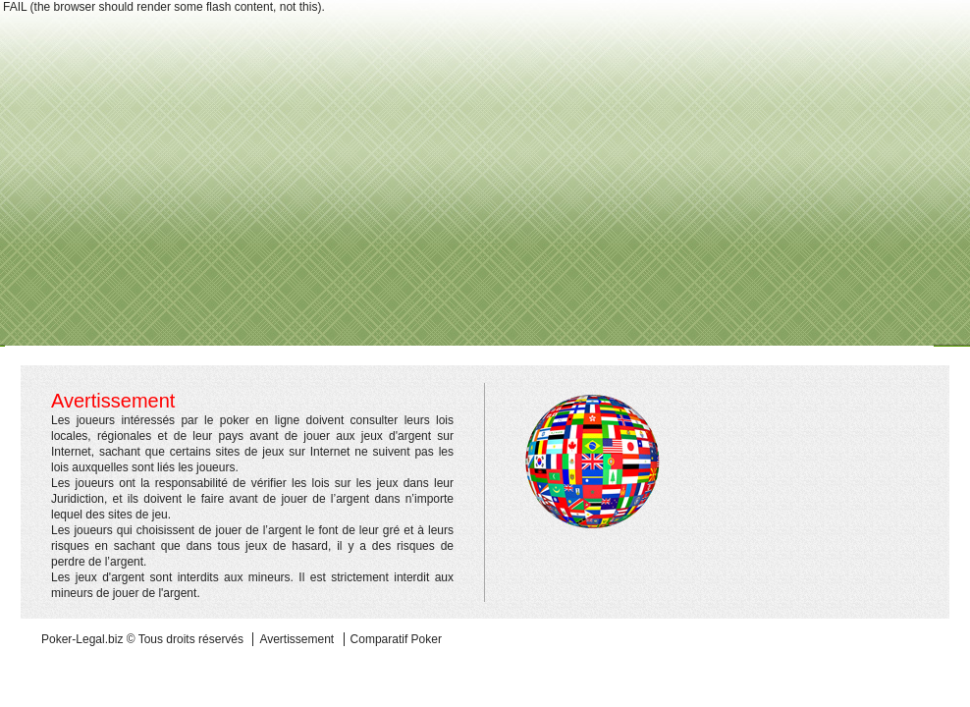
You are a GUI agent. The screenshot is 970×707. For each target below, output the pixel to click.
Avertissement (296, 639)
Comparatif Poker (396, 639)
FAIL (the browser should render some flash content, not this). (164, 7)
